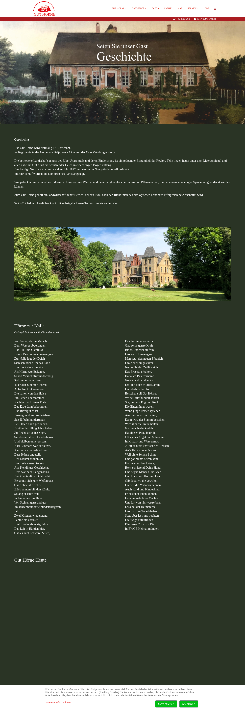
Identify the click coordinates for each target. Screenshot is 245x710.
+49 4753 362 (183, 18)
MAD (180, 8)
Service (192, 8)
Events (168, 8)
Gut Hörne (118, 8)
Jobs (206, 8)
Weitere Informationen (58, 702)
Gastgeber (138, 8)
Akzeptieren (166, 704)
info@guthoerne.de (206, 18)
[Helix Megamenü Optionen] (215, 8)
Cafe (154, 8)
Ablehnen (188, 704)
